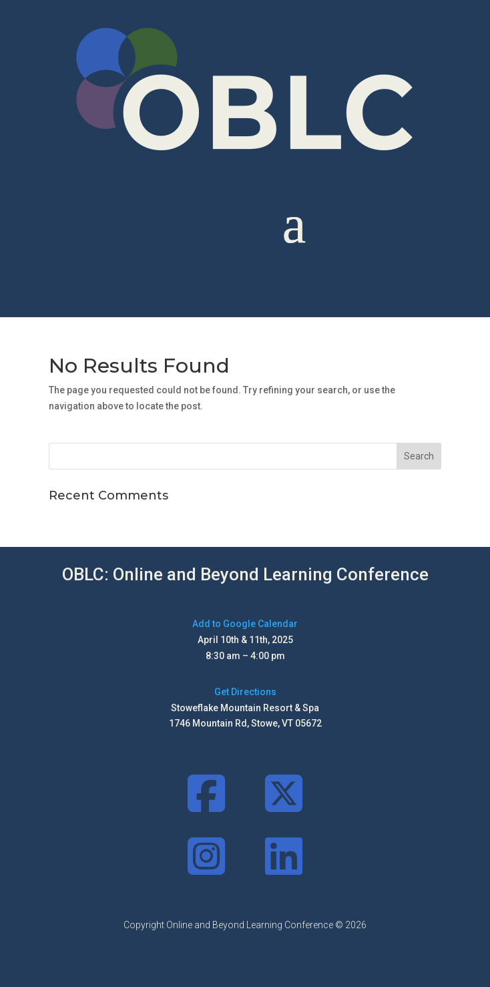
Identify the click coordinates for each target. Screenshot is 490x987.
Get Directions (245, 691)
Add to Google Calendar (245, 623)
